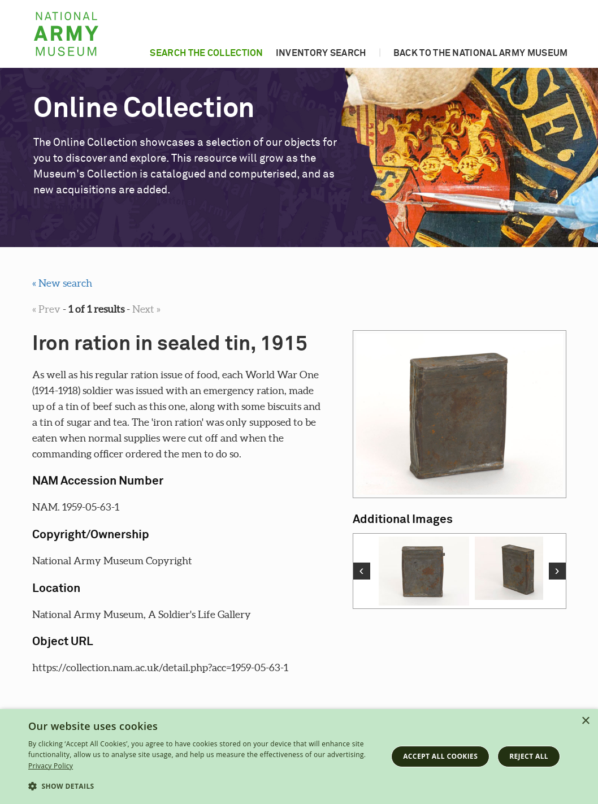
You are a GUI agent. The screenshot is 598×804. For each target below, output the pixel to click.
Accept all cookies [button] (440, 756)
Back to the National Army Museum (480, 53)
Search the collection (206, 53)
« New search (62, 283)
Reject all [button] (528, 756)
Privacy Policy (50, 766)
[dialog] (299, 756)
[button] (202, 786)
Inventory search (321, 53)
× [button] (585, 721)
